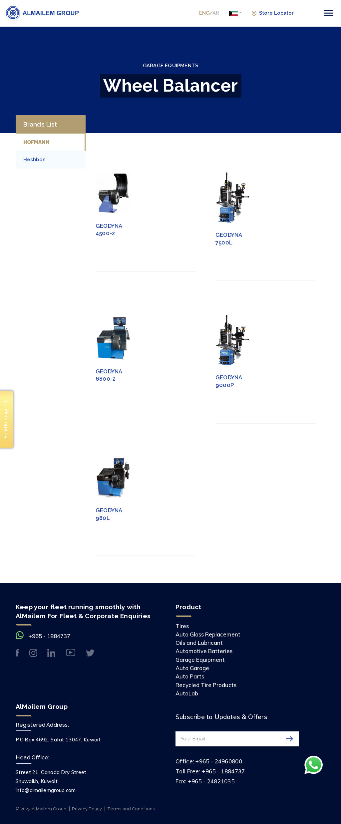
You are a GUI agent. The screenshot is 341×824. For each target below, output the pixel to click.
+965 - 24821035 (211, 781)
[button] (235, 13)
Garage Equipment (200, 659)
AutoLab (186, 693)
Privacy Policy (87, 808)
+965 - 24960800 (218, 761)
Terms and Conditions (131, 808)
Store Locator (272, 13)
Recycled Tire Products (205, 684)
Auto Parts (189, 676)
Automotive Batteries (203, 650)
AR (215, 13)
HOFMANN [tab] (36, 142)
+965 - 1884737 (49, 635)
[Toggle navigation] (329, 13)
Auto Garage (192, 667)
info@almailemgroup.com (46, 790)
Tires (182, 625)
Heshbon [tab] (34, 160)
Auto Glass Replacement (207, 634)
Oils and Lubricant (199, 642)
